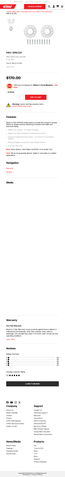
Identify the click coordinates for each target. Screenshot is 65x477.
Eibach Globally (12, 413)
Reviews (9, 172)
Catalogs (9, 448)
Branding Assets (12, 451)
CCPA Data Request (13, 421)
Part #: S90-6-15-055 (14, 63)
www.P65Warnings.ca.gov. (22, 106)
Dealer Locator (11, 426)
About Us (9, 410)
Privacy (9, 418)
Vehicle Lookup (35, 7)
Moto (36, 456)
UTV (35, 454)
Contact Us (38, 410)
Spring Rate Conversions (43, 434)
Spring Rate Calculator (42, 432)
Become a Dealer (40, 426)
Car (35, 445)
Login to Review (32, 384)
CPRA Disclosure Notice (15, 423)
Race (35, 451)
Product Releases (40, 462)
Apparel (37, 459)
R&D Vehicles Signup (41, 429)
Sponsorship (11, 454)
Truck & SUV (39, 448)
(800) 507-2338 (18, 2)
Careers (9, 415)
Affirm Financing (40, 421)
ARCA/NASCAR (40, 423)
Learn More (10, 339)
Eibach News (11, 445)
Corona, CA (46, 2)
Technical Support (40, 413)
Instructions (38, 418)
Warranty (9, 168)
